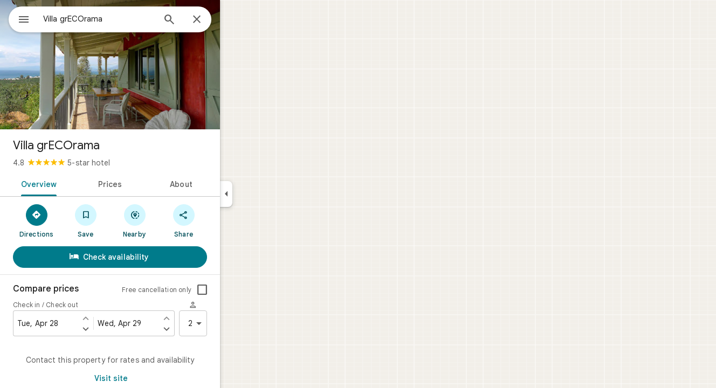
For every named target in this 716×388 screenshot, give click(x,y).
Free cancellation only (195, 290)
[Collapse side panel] (265, 194)
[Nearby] (173, 220)
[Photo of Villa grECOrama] (149, 64)
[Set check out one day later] (205, 328)
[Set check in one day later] (124, 328)
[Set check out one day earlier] (205, 318)
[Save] (124, 220)
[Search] (208, 20)
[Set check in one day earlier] (124, 318)
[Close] (235, 19)
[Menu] (19, 18)
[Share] (222, 220)
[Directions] (75, 220)
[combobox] (126, 18)
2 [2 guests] (235, 323)
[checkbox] (241, 289)
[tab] (75, 183)
